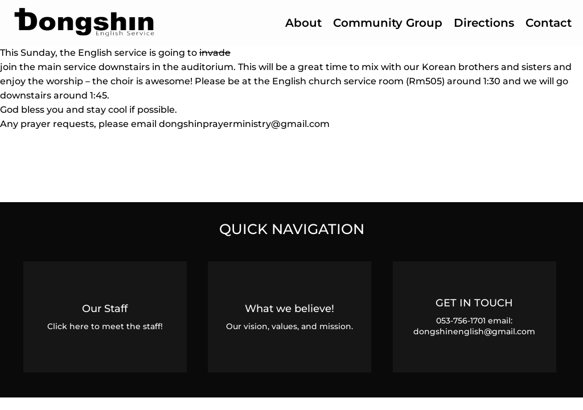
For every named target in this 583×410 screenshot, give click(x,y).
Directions (484, 23)
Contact (548, 23)
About (303, 23)
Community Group (387, 23)
